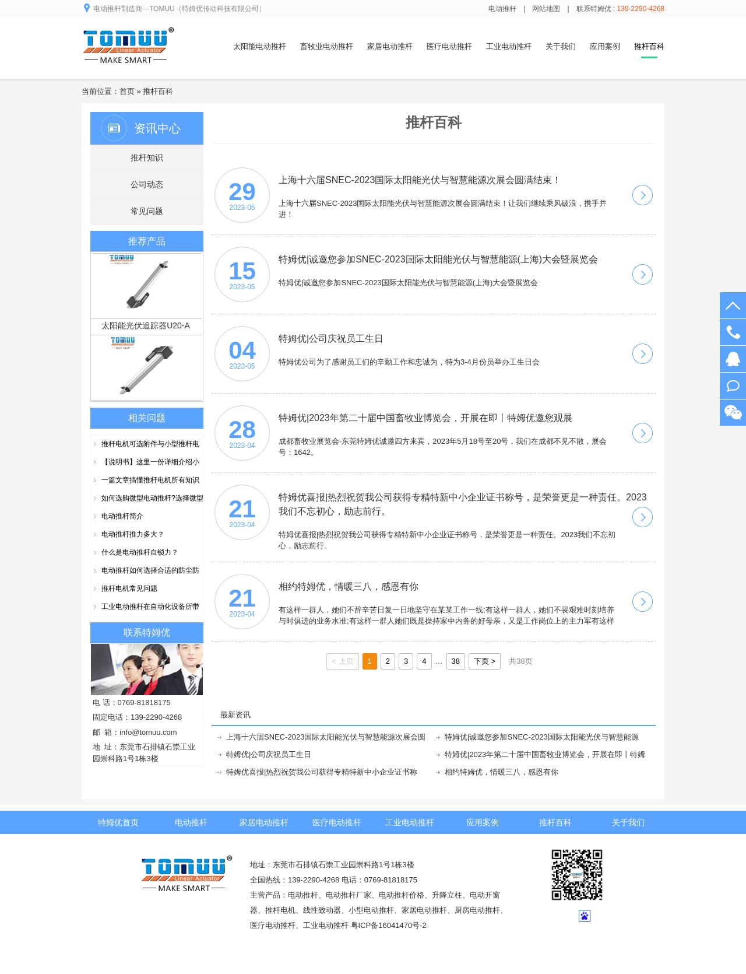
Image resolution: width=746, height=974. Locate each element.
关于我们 (561, 46)
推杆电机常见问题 (129, 588)
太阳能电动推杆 (259, 46)
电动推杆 (502, 9)
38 (456, 661)
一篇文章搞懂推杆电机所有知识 (150, 480)
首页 (127, 91)
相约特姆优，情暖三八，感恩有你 (501, 772)
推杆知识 (147, 157)
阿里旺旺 (733, 386)
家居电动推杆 (390, 46)
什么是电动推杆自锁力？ (139, 552)
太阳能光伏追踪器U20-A (145, 327)
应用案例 (605, 46)
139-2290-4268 (733, 332)
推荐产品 (147, 241)
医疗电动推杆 (449, 46)
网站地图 (546, 9)
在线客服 (733, 359)
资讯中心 (157, 128)
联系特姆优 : (620, 9)
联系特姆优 (147, 632)
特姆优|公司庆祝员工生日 (268, 754)
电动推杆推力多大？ (132, 534)
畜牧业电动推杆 (326, 46)
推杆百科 (158, 91)
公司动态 (147, 184)
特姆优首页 (118, 822)
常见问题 (147, 211)
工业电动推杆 (509, 46)
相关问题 (147, 418)
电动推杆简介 (122, 516)
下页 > (484, 661)
